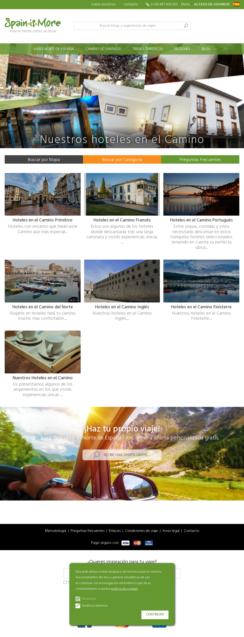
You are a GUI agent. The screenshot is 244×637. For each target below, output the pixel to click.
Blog (206, 49)
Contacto (131, 4)
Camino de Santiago (103, 49)
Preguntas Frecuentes (200, 159)
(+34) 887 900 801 (164, 4)
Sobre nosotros (103, 4)
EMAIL (185, 4)
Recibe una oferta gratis (125, 455)
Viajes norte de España (53, 49)
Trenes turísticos (148, 49)
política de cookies (124, 588)
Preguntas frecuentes (87, 531)
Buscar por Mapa (44, 159)
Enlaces (115, 531)
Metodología (55, 531)
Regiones (182, 49)
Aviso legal (170, 531)
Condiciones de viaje (141, 531)
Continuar (155, 614)
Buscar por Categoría (122, 159)
